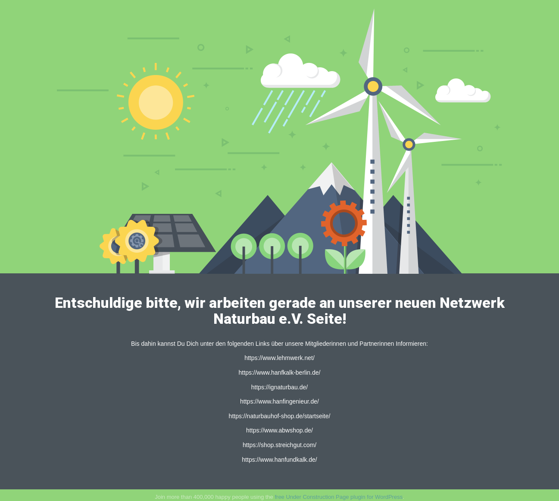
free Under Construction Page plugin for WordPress (339, 497)
